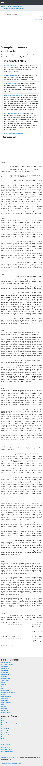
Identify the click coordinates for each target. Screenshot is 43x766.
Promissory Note (6, 702)
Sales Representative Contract (13, 113)
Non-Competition (6, 696)
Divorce (3, 719)
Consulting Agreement (11, 75)
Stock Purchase (6, 712)
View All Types (5, 747)
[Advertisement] (21, 33)
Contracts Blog (5, 744)
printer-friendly (38, 19)
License (3, 684)
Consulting (4, 671)
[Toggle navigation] (39, 2)
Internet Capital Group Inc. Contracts (14, 8)
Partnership (4, 700)
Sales (3, 704)
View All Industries (6, 749)
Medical (3, 737)
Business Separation (7, 665)
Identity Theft (5, 729)
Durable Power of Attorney (9, 723)
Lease (3, 682)
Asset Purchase (6, 663)
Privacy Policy (16, 764)
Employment (5, 675)
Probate (3, 739)
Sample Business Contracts (15, 6)
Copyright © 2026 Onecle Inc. (10, 758)
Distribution (4, 673)
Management (5, 690)
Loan (2, 688)
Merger (3, 694)
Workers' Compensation (8, 741)
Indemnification (5, 679)
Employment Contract (10, 65)
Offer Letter (4, 698)
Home (3, 6)
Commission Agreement (11, 83)
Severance (4, 708)
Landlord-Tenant (6, 731)
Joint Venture (5, 680)
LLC (2, 686)
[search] (21, 14)
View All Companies (7, 751)
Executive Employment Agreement (14, 95)
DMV (2, 721)
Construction (5, 669)
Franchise (4, 677)
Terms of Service (6, 764)
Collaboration (5, 667)
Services (3, 706)
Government (5, 727)
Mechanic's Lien (6, 735)
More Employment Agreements (13, 133)
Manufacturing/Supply (8, 692)
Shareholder (4, 710)
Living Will (4, 733)
